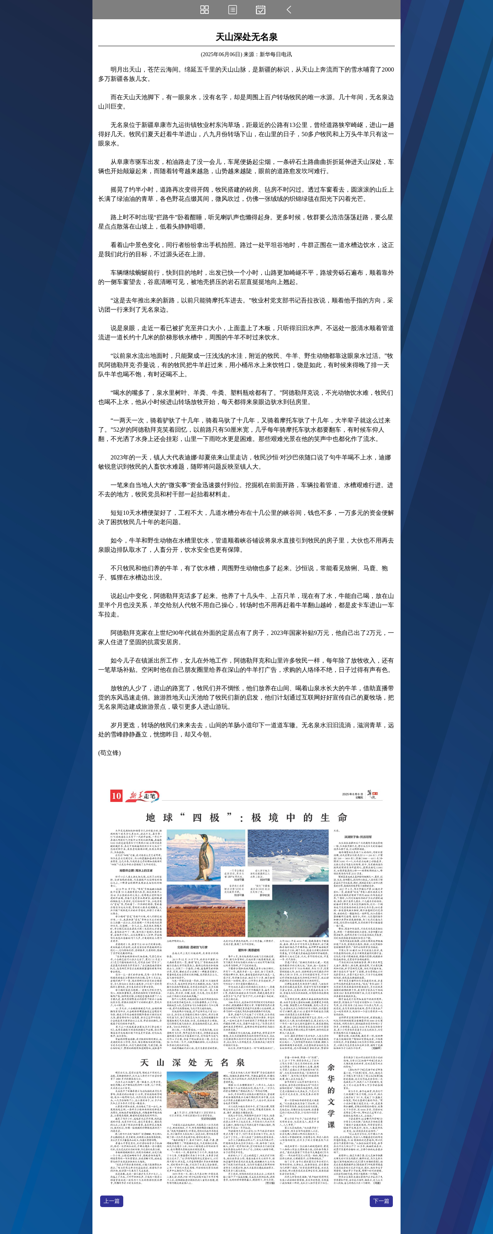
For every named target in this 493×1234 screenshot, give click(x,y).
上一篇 (112, 1201)
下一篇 (381, 1201)
